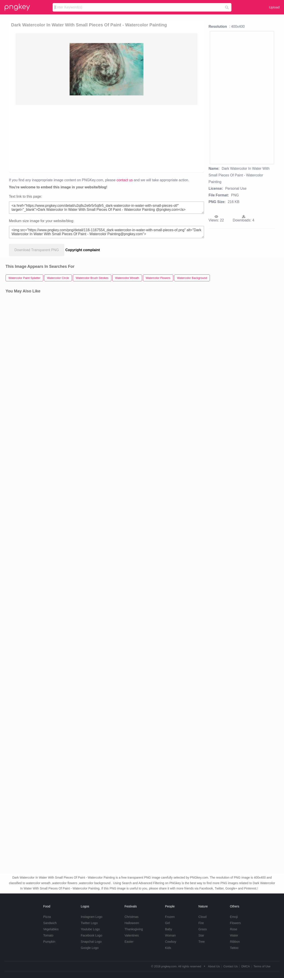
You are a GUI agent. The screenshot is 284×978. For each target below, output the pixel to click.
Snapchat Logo (91, 941)
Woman (170, 935)
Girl (167, 923)
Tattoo (234, 948)
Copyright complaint (82, 250)
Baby (168, 929)
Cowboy (170, 941)
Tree (201, 941)
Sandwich (50, 923)
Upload (274, 7)
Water (234, 935)
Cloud (202, 917)
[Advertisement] (106, 138)
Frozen (170, 917)
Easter (128, 941)
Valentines (131, 935)
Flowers (235, 923)
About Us (214, 966)
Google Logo (90, 948)
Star (201, 935)
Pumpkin (49, 941)
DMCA (245, 966)
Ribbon (235, 941)
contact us (124, 180)
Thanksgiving (133, 929)
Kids (168, 948)
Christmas (131, 917)
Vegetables (51, 929)
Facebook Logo (91, 935)
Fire (201, 923)
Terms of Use (261, 966)
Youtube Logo (90, 929)
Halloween (131, 923)
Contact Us (230, 966)
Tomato (48, 935)
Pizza (47, 917)
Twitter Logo (89, 923)
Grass (202, 929)
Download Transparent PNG (36, 250)
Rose (233, 929)
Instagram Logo (91, 917)
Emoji (234, 917)
